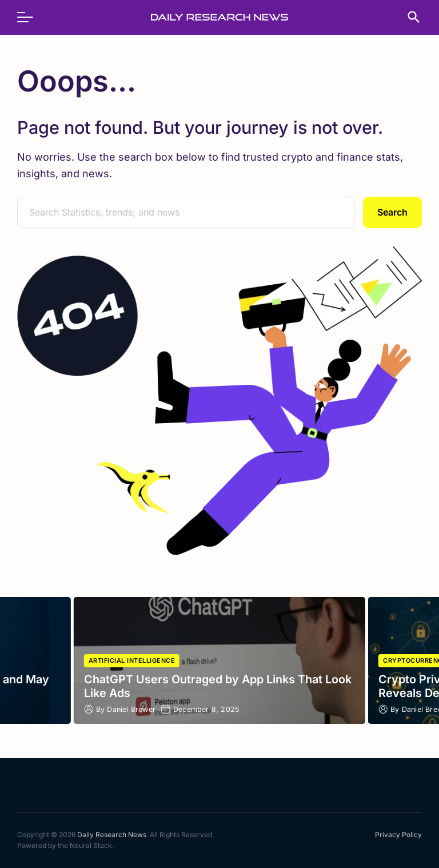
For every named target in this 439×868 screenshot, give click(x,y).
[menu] (31, 17)
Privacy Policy (398, 834)
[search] (408, 17)
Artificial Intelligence (132, 660)
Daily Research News (111, 834)
